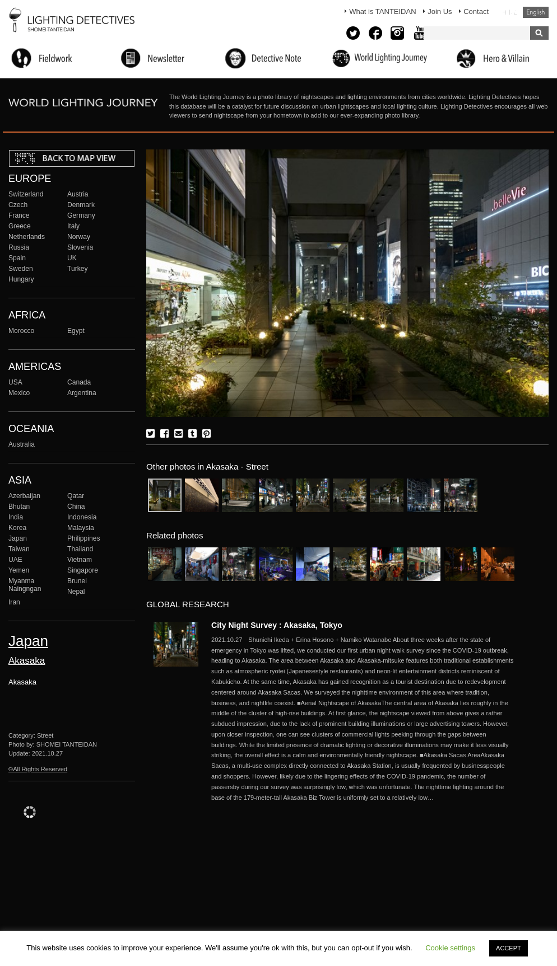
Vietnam (79, 560)
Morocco (21, 331)
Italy (73, 226)
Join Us (440, 11)
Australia (21, 444)
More (362, 719)
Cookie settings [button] (450, 948)
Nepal (76, 591)
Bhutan (19, 506)
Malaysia (80, 528)
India (15, 517)
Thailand (80, 549)
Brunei (77, 581)
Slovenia (80, 247)
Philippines (83, 538)
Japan (17, 538)
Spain (17, 258)
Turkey (77, 269)
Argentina (81, 393)
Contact (476, 11)
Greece (19, 226)
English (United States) (536, 12)
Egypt (76, 331)
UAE (15, 560)
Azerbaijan (24, 496)
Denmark (81, 205)
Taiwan (19, 549)
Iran (14, 602)
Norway (78, 237)
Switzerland (25, 194)
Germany (81, 215)
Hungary (21, 279)
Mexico (19, 393)
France (19, 215)
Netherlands (26, 237)
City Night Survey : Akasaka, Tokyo (276, 625)
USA (15, 382)
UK (72, 258)
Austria (78, 194)
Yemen (18, 570)
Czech (17, 205)
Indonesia (81, 517)
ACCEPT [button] (508, 948)
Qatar (75, 496)
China (76, 506)
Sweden (20, 269)
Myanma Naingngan (24, 585)
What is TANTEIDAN (382, 11)
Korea (17, 528)
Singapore (82, 570)
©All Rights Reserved (37, 769)
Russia (18, 247)
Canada (79, 382)
